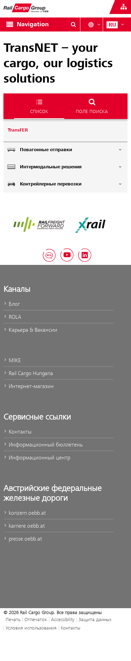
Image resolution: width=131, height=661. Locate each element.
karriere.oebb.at (24, 525)
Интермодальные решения (65, 166)
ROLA (12, 317)
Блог (11, 304)
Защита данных (95, 619)
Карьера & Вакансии (30, 329)
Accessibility (62, 619)
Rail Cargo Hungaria (28, 373)
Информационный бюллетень (42, 444)
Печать (13, 619)
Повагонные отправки (65, 149)
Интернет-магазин (28, 386)
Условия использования (31, 628)
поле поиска (92, 106)
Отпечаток (35, 619)
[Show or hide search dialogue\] (73, 24)
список (39, 106)
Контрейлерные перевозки (65, 184)
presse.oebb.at (22, 538)
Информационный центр (36, 457)
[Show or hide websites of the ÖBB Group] (123, 7)
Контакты (17, 431)
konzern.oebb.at (24, 512)
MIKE (12, 360)
